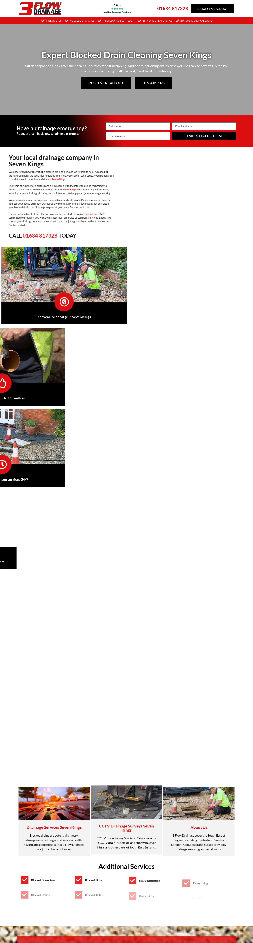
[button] (126, 681)
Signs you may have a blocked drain (47, 682)
